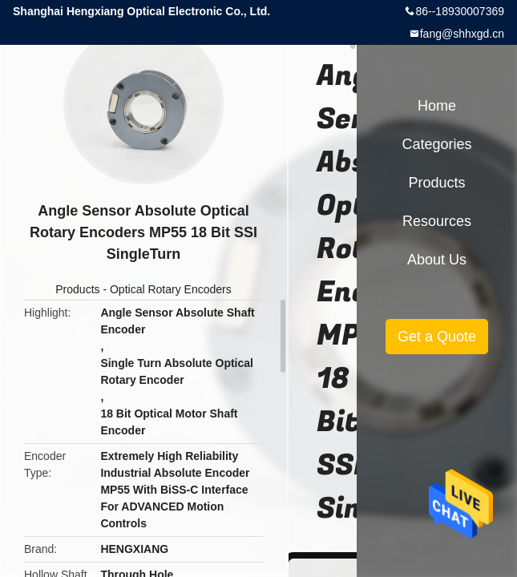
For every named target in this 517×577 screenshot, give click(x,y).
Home (437, 106)
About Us (437, 260)
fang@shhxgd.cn (462, 33)
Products (77, 289)
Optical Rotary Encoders (171, 289)
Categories (436, 144)
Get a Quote (437, 337)
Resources (436, 221)
